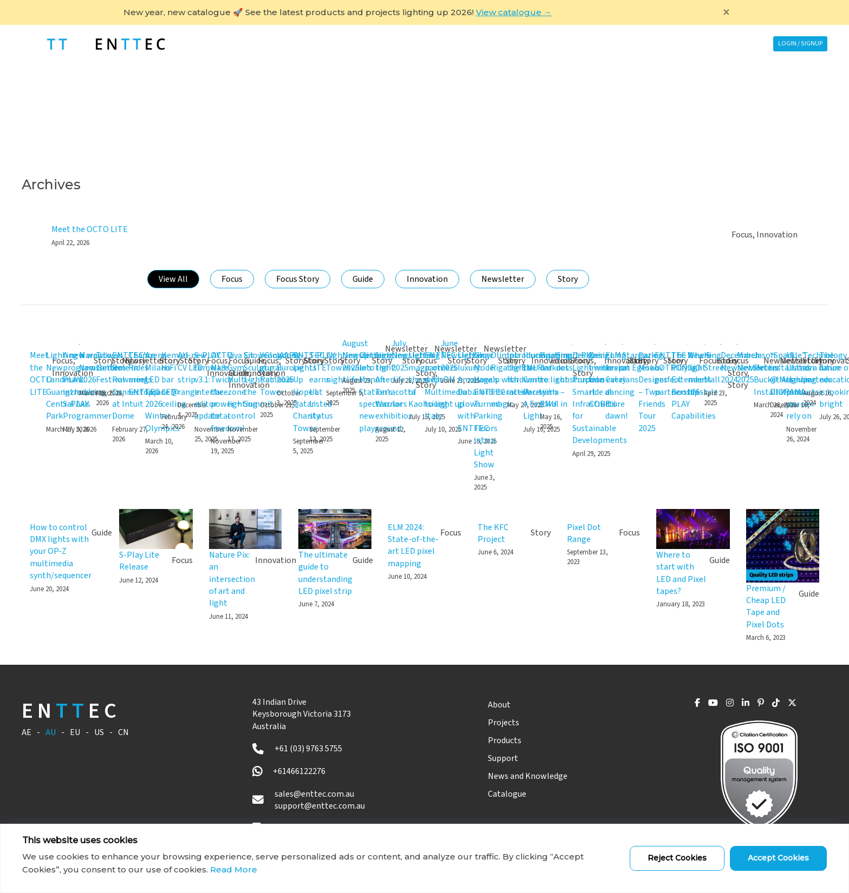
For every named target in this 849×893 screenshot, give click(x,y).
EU (75, 732)
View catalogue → (514, 12)
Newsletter (502, 279)
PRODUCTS (442, 44)
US (99, 732)
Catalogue (488, 794)
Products (485, 740)
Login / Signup (795, 43)
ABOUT (270, 44)
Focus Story (297, 279)
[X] (790, 705)
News (608, 44)
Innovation (427, 279)
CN (123, 732)
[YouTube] (691, 705)
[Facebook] (671, 705)
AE (26, 732)
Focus (232, 279)
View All (173, 279)
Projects (352, 44)
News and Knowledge (508, 776)
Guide (362, 279)
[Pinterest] (750, 705)
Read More (233, 869)
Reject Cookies (677, 858)
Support (531, 44)
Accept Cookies (778, 858)
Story (568, 279)
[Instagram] (711, 705)
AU (50, 732)
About (480, 705)
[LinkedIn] (731, 705)
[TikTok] (769, 705)
